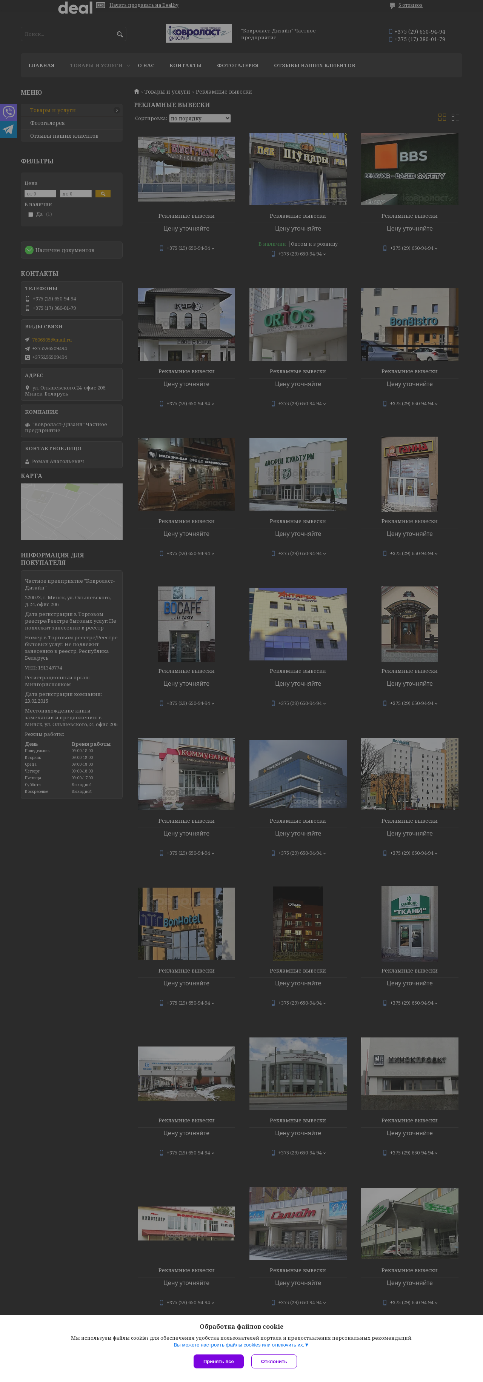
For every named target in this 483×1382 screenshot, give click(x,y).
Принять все (218, 1361)
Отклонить (274, 1361)
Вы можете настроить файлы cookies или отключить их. (239, 1345)
